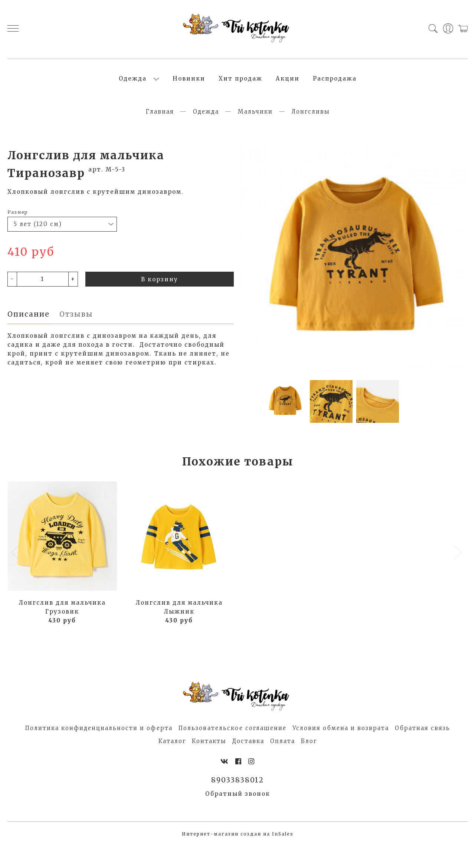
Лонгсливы (311, 115)
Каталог (172, 745)
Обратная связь (422, 732)
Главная (159, 115)
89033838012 (238, 784)
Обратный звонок (237, 798)
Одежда (133, 80)
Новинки (189, 80)
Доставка (248, 745)
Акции (287, 80)
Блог (309, 745)
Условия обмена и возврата (340, 732)
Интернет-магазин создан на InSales (238, 838)
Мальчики (255, 115)
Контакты (209, 745)
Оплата (282, 745)
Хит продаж (240, 80)
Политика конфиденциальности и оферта (99, 732)
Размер (17, 216)
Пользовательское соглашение (232, 732)
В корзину (159, 283)
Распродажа (335, 80)
